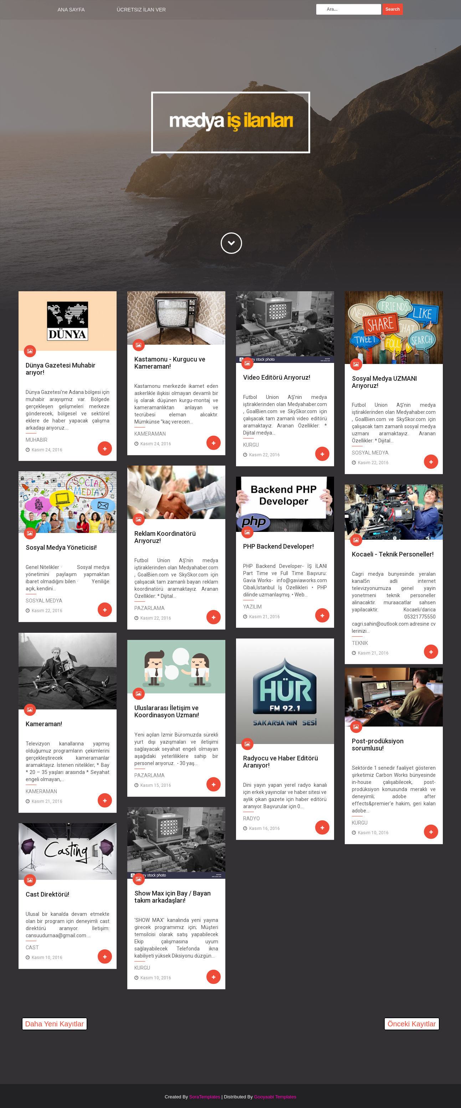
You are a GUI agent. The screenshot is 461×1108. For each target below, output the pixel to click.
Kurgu (251, 445)
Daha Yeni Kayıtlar (54, 1024)
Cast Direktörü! (47, 894)
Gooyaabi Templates (275, 1096)
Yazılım (252, 607)
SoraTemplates (204, 1096)
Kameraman (150, 434)
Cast (32, 947)
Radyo (251, 818)
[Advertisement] (102, 1053)
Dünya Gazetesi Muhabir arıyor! (61, 368)
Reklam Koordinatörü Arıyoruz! (165, 537)
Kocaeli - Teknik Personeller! (393, 554)
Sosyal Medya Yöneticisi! (61, 547)
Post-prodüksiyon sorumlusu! (378, 744)
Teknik (360, 643)
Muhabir (36, 440)
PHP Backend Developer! (278, 546)
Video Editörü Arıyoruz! (276, 377)
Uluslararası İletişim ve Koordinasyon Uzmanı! (166, 711)
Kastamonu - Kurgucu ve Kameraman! (169, 362)
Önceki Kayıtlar (412, 1024)
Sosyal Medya (370, 453)
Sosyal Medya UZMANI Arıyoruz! (384, 382)
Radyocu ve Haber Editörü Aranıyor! (280, 761)
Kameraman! (44, 724)
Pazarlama (149, 608)
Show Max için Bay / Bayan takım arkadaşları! (172, 896)
